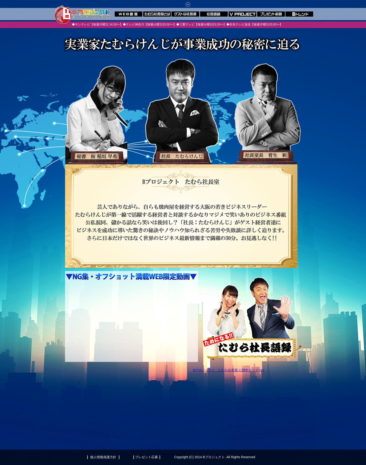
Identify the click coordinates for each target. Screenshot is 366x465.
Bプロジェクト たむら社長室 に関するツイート (229, 370)
